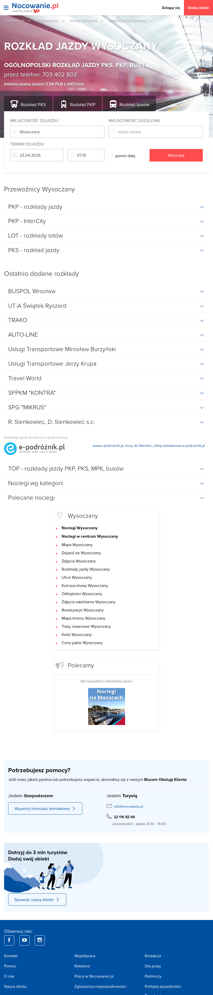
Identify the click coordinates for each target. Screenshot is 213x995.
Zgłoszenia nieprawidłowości (100, 986)
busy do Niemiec (138, 445)
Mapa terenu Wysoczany (83, 618)
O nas (9, 976)
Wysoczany (83, 515)
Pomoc (10, 966)
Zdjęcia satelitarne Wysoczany (88, 602)
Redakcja (153, 956)
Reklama (82, 966)
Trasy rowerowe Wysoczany (86, 626)
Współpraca (84, 956)
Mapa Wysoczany (77, 544)
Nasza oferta (15, 986)
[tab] (106, 206)
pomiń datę (125, 155)
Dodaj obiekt (198, 7)
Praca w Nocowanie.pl (94, 976)
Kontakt (11, 956)
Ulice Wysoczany (77, 577)
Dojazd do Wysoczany (81, 553)
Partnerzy (153, 976)
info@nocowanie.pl (128, 806)
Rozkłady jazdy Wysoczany (86, 569)
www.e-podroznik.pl (108, 445)
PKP (83, 104)
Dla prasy (153, 966)
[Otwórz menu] (6, 8)
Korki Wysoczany (77, 634)
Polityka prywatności (163, 986)
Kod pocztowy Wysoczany (85, 585)
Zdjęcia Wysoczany (79, 561)
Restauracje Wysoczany (83, 610)
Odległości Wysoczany (82, 593)
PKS (33, 104)
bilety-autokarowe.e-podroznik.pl (179, 445)
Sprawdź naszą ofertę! (37, 899)
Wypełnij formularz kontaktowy (45, 808)
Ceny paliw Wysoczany (82, 642)
